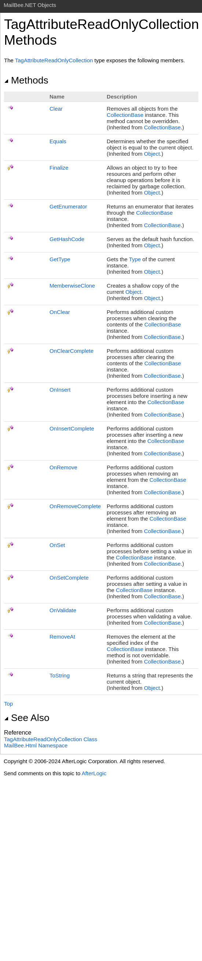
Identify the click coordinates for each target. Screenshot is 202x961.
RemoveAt (62, 636)
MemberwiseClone (72, 285)
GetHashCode (66, 239)
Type (135, 259)
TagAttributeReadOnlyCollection (54, 60)
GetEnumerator (68, 206)
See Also (26, 717)
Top (8, 704)
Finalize (59, 168)
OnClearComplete (71, 351)
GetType (59, 259)
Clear (56, 109)
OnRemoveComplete (75, 506)
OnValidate (62, 610)
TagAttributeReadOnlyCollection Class (50, 739)
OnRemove (63, 467)
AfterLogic (94, 773)
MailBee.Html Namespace (35, 745)
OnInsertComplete (71, 428)
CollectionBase (125, 115)
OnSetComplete (69, 577)
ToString (59, 675)
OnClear (59, 312)
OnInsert (60, 390)
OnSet (57, 545)
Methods (26, 80)
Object (152, 154)
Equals (57, 141)
